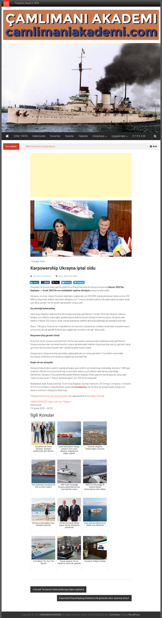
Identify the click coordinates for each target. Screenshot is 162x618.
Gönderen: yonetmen (42, 276)
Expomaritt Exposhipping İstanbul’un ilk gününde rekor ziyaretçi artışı (93, 598)
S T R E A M (138, 136)
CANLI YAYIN (20, 136)
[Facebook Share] (45, 282)
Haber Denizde (97, 396)
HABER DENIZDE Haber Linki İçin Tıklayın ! (50, 401)
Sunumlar (55, 136)
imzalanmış (80, 387)
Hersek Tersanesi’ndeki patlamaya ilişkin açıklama (59, 589)
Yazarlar (69, 136)
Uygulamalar (118, 136)
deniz (61, 276)
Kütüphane (98, 136)
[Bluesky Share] (66, 282)
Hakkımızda (38, 136)
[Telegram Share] (79, 282)
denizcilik (68, 276)
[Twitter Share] (56, 282)
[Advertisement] (80, 175)
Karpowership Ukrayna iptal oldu (56, 396)
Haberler (83, 136)
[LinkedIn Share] (34, 282)
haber (75, 276)
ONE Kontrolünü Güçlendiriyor (40, 146)
